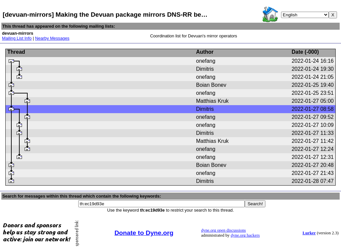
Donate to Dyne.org (144, 232)
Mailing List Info (17, 38)
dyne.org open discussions (223, 230)
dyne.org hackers (245, 235)
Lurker (309, 233)
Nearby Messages (52, 38)
